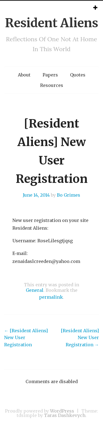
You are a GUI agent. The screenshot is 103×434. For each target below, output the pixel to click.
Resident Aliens (51, 23)
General (34, 290)
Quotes (77, 75)
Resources (51, 85)
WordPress (62, 411)
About (24, 75)
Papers (50, 75)
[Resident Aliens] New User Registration (26, 337)
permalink (51, 297)
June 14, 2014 (36, 195)
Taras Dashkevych (64, 415)
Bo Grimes (68, 195)
